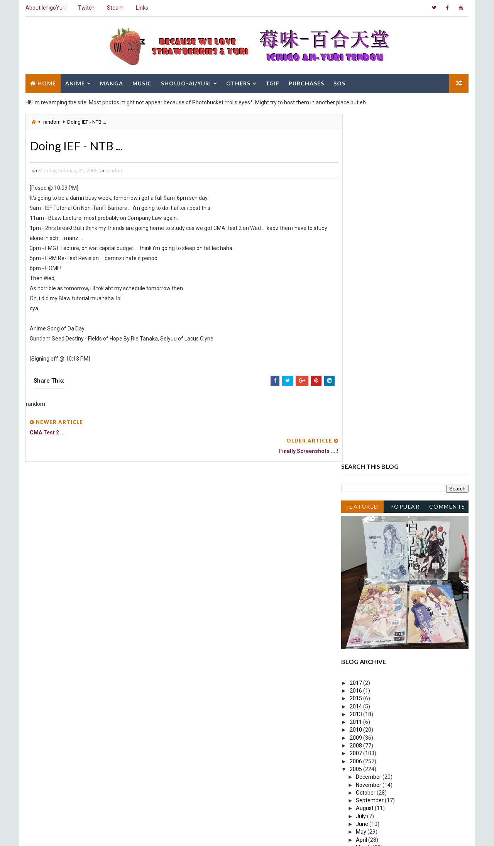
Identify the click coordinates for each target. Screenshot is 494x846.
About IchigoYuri (45, 8)
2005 (357, 420)
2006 (357, 412)
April (362, 491)
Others (238, 82)
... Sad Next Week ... (378, 530)
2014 (357, 357)
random (51, 121)
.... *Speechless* (374, 616)
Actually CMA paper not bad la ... (394, 671)
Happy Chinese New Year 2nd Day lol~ (401, 624)
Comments (448, 157)
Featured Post (363, 159)
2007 (357, 405)
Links (141, 8)
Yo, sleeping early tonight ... (388, 601)
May (362, 483)
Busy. (361, 522)
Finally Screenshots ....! (382, 561)
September (370, 452)
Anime (75, 82)
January (366, 709)
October (366, 444)
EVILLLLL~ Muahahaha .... (385, 701)
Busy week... (370, 593)
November (369, 436)
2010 (357, 381)
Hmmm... (366, 648)
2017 (357, 334)
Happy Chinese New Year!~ (388, 632)
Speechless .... (372, 577)
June (363, 475)
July (361, 468)
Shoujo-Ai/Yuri (186, 82)
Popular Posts (405, 159)
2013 (357, 366)
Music (141, 82)
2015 (357, 350)
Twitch (86, 8)
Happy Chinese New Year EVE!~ (393, 640)
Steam (115, 8)
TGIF (272, 82)
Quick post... (369, 663)
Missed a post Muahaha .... (387, 609)
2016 (357, 342)
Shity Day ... (368, 538)
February (367, 507)
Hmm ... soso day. (376, 514)
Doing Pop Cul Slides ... (382, 569)
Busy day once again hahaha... (391, 585)
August (365, 459)
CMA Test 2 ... (371, 546)
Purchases (306, 82)
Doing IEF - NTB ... (375, 554)
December (369, 428)
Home (46, 82)
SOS (339, 82)
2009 (357, 389)
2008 (357, 397)
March (364, 499)
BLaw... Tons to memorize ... (388, 694)
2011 (357, 373)
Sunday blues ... (373, 656)
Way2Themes (91, 832)
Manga (111, 82)
